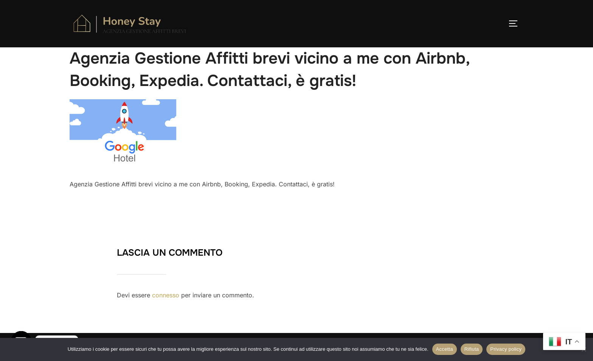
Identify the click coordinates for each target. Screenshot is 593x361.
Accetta (444, 349)
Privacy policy (506, 349)
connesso (165, 295)
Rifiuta (471, 349)
